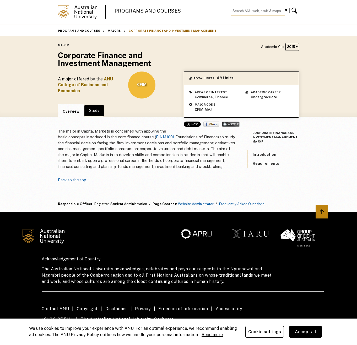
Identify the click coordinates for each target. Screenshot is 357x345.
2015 (292, 47)
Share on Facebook (211, 124)
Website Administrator (196, 204)
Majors (114, 30)
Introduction (264, 154)
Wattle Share (231, 124)
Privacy (143, 308)
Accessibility (229, 308)
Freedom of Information (183, 308)
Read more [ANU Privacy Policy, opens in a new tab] (212, 334)
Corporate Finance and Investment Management (173, 30)
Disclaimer (116, 308)
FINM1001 (165, 137)
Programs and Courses (148, 11)
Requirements (266, 163)
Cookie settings (264, 331)
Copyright (87, 308)
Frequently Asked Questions (241, 204)
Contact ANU (55, 308)
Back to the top (72, 180)
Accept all (305, 331)
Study (94, 110)
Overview (71, 111)
